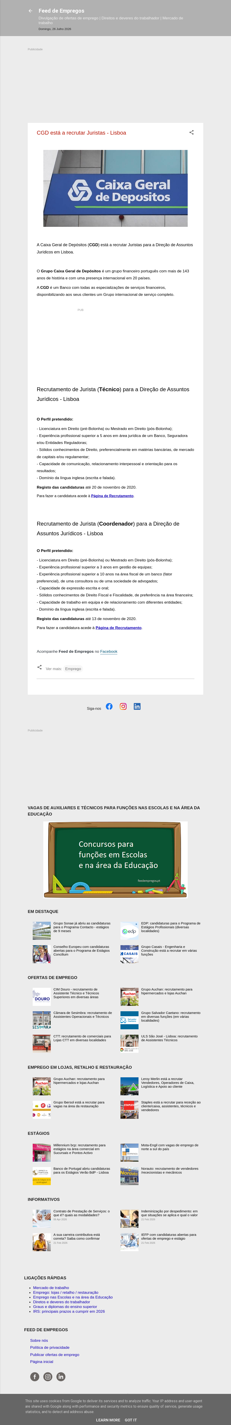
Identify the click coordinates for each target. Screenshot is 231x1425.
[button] (191, 133)
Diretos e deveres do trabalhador (61, 1302)
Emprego (73, 669)
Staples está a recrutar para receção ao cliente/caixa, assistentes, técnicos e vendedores (171, 1106)
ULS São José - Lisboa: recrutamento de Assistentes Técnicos (169, 1038)
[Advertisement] (115, 83)
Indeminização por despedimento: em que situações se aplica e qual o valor (169, 1213)
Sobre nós (39, 1340)
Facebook (108, 651)
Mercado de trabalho (51, 1287)
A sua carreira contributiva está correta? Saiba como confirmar (76, 1236)
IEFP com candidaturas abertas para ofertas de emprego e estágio (168, 1236)
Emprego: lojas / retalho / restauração (65, 1292)
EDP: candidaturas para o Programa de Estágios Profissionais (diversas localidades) (171, 927)
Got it (131, 1420)
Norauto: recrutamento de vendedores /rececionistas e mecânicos (169, 1170)
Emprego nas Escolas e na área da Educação (73, 1297)
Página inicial (41, 1361)
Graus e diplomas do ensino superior (65, 1306)
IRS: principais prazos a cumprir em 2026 (69, 1311)
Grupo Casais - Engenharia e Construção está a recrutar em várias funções (169, 950)
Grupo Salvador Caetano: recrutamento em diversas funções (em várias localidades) (171, 1016)
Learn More (108, 1420)
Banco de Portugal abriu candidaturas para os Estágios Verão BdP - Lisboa (81, 1170)
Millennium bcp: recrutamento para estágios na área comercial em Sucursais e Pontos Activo (79, 1149)
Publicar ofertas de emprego (54, 1354)
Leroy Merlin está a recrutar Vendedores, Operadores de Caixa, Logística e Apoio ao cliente (167, 1082)
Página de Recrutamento (112, 496)
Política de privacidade (49, 1347)
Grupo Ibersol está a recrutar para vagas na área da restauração (78, 1104)
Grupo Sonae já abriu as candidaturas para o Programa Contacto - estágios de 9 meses (82, 927)
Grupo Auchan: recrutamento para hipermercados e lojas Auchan (166, 991)
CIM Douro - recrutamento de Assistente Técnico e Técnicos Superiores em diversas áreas (76, 993)
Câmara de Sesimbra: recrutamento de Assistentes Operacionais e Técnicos (82, 1014)
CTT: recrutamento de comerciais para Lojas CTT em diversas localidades (82, 1038)
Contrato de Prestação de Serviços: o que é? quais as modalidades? (81, 1213)
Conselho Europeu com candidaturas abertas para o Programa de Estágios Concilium (81, 950)
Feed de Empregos (61, 11)
